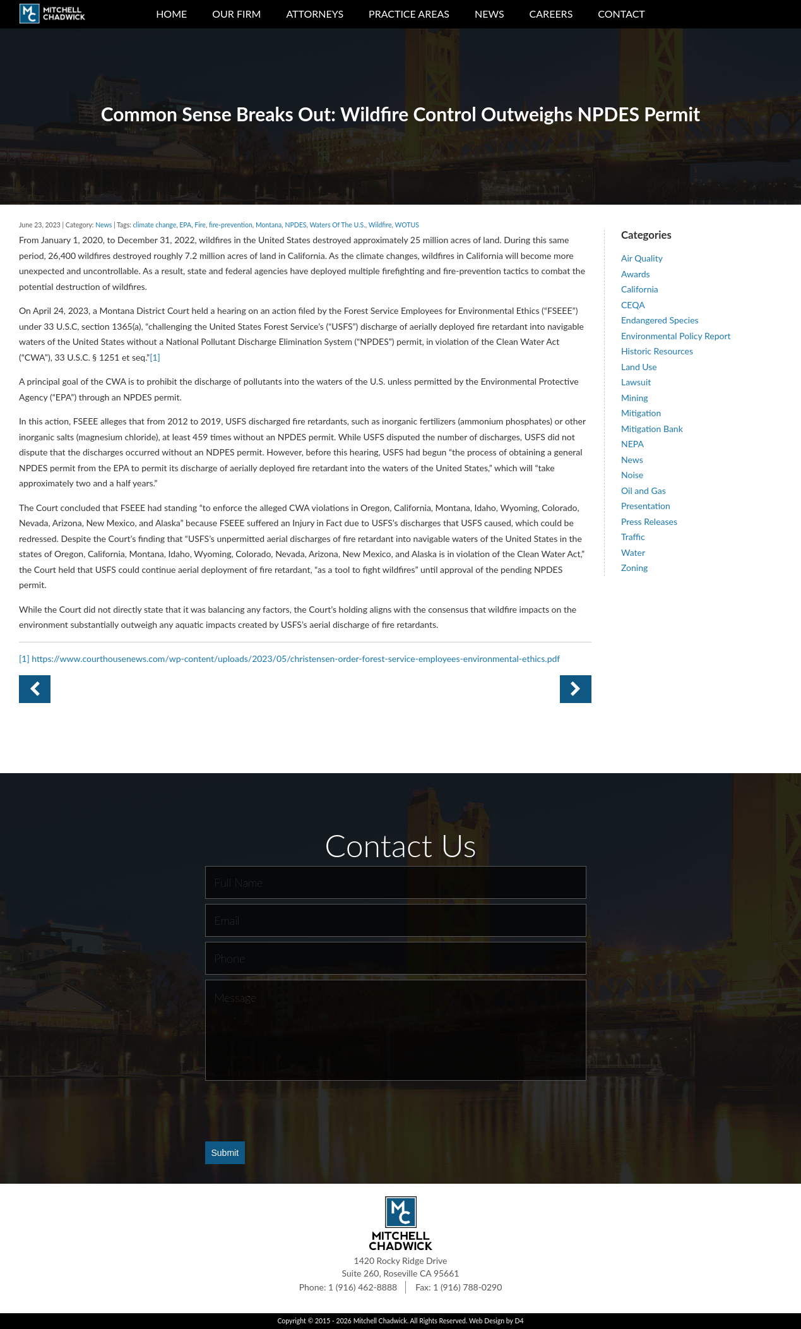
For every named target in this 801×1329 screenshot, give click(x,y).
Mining (634, 397)
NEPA (632, 443)
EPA (185, 225)
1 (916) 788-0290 (467, 1287)
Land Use (639, 366)
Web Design (486, 1321)
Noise (632, 474)
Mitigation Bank (652, 428)
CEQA (633, 304)
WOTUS (406, 225)
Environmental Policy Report (676, 335)
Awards (635, 273)
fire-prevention (230, 225)
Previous (575, 689)
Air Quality (642, 258)
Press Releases (649, 521)
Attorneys (314, 14)
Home (171, 14)
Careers (551, 14)
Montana (269, 225)
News (489, 14)
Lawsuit (636, 381)
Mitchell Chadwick (380, 1321)
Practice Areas (409, 14)
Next (34, 689)
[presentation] (301, 1110)
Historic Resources (657, 351)
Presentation (645, 505)
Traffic (633, 536)
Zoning (634, 567)
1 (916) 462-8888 (362, 1287)
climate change (155, 225)
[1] (155, 357)
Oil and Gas (643, 490)
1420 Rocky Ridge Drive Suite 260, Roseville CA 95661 (401, 1266)
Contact (621, 14)
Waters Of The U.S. (337, 225)
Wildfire (380, 225)
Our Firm (236, 14)
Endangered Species (660, 320)
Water (633, 552)
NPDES (295, 225)
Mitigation (641, 412)
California (639, 289)
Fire (200, 225)
